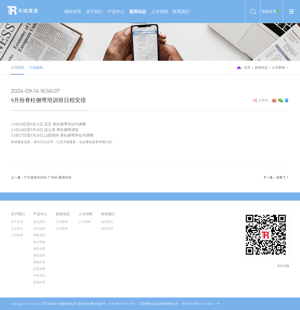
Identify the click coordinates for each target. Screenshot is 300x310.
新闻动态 (137, 11)
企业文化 (17, 228)
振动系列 (39, 222)
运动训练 (39, 228)
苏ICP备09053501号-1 (123, 303)
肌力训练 (39, 242)
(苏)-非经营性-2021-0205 (197, 303)
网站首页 (72, 11)
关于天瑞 (17, 222)
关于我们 (94, 11)
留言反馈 (107, 228)
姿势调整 (39, 269)
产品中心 (116, 11)
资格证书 (269, 11)
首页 (247, 67)
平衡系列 (39, 275)
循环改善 (39, 248)
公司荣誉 (17, 235)
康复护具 (39, 262)
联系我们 (181, 11)
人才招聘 (159, 11)
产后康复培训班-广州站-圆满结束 (47, 177)
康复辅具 (39, 255)
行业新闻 (36, 67)
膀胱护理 (39, 282)
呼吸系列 (39, 235)
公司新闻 (17, 67)
